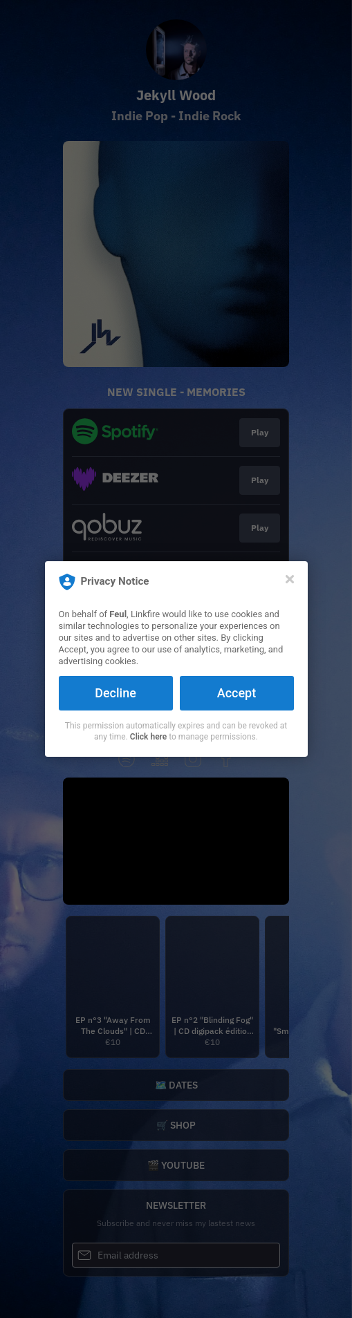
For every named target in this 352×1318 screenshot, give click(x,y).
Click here (148, 737)
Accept (236, 693)
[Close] (290, 579)
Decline (115, 693)
